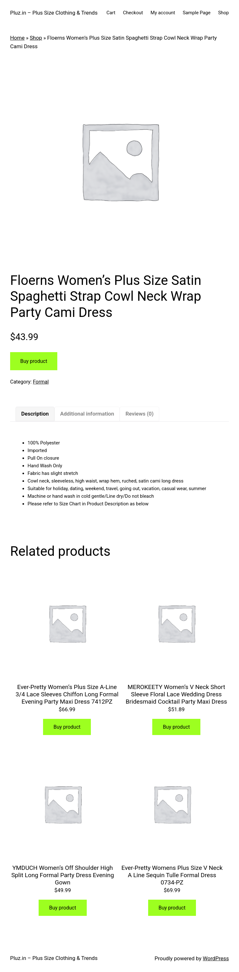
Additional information (87, 413)
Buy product (33, 361)
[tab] (35, 414)
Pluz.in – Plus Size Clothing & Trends (53, 13)
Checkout (133, 13)
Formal (41, 382)
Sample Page (197, 13)
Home (17, 38)
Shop (223, 13)
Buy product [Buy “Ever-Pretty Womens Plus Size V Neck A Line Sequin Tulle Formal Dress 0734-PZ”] (172, 908)
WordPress (216, 958)
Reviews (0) (139, 413)
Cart (110, 13)
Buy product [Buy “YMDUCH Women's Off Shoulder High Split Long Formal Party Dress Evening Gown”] (62, 908)
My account (163, 13)
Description (35, 413)
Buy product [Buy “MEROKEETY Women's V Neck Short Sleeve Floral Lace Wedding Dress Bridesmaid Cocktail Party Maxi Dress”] (176, 727)
